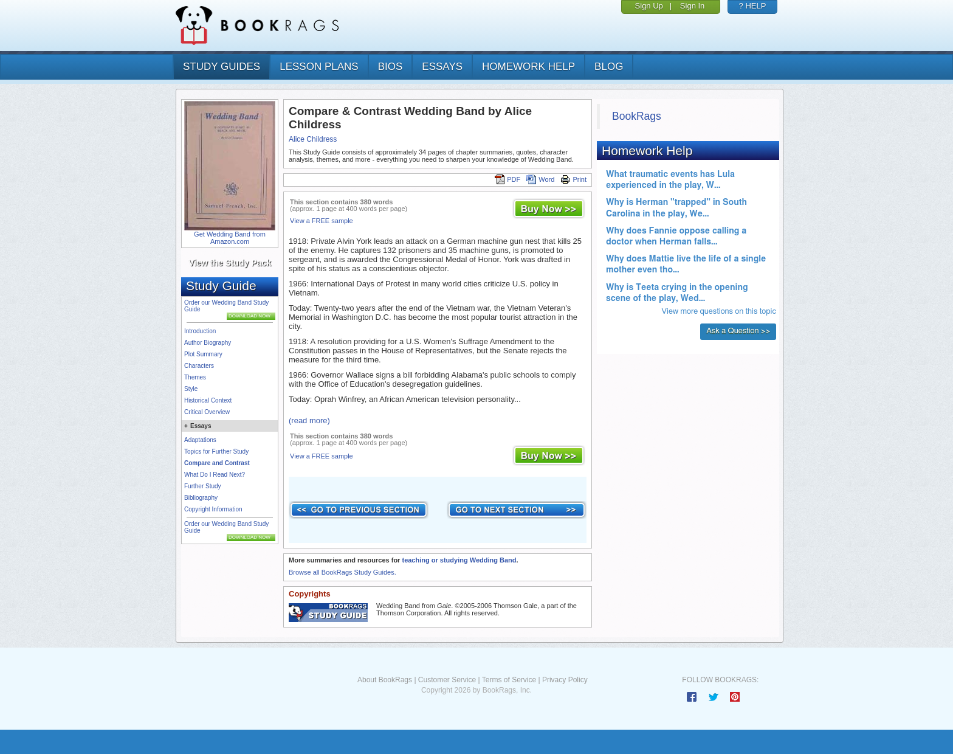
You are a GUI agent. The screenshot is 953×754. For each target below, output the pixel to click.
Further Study (202, 486)
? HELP (752, 5)
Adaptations (200, 440)
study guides (221, 66)
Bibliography (201, 497)
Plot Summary (203, 354)
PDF (507, 179)
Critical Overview (207, 412)
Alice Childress (313, 139)
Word (540, 179)
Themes (195, 377)
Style (191, 389)
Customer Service (447, 680)
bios (390, 66)
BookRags (636, 116)
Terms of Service (509, 680)
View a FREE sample (321, 220)
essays (442, 66)
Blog (608, 66)
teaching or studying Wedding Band (459, 560)
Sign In (692, 5)
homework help (528, 66)
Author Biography (207, 342)
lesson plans (319, 66)
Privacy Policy (565, 680)
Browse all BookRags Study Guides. (342, 572)
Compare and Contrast (217, 463)
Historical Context (208, 400)
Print (573, 179)
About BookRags (384, 680)
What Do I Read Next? (214, 474)
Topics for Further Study (216, 451)
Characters (199, 365)
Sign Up (649, 5)
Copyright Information (213, 509)
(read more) (309, 420)
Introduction (200, 331)
